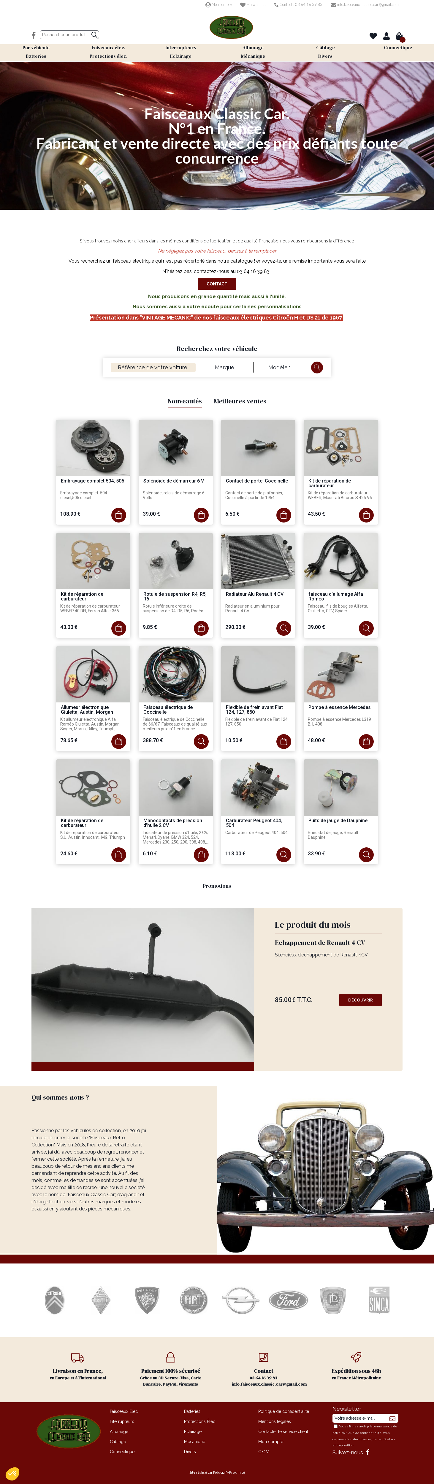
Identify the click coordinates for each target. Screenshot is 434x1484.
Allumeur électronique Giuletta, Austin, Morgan (87, 710)
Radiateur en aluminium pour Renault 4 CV (252, 608)
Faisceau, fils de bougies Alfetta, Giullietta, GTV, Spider (338, 608)
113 (235, 853)
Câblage (118, 1441)
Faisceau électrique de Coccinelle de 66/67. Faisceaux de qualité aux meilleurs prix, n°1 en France (175, 724)
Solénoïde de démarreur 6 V (173, 481)
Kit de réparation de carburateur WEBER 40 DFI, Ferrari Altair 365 (90, 608)
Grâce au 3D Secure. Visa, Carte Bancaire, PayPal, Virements (170, 1369)
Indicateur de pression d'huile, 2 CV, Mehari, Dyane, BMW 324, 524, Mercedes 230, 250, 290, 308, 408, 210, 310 (175, 837)
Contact (217, 284)
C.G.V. (264, 1451)
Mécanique (194, 1441)
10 (234, 740)
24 (68, 853)
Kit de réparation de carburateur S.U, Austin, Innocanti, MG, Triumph (92, 835)
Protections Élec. (200, 1421)
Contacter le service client (283, 1431)
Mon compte (218, 4)
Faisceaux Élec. (124, 1411)
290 (235, 627)
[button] (12, 1474)
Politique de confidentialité (283, 1411)
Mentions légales (274, 1421)
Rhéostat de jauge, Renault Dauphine (333, 835)
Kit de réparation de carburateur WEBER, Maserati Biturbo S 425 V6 (340, 495)
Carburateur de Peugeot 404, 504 (256, 832)
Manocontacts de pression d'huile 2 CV (172, 823)
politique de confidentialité (361, 1433)
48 (316, 740)
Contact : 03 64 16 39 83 (298, 4)
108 (70, 514)
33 (316, 853)
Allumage (119, 1431)
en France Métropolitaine (356, 1366)
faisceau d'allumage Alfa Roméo (335, 597)
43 (316, 514)
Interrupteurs (122, 1421)
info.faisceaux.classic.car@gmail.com (365, 4)
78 (68, 740)
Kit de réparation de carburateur (329, 483)
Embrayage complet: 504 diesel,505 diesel (83, 495)
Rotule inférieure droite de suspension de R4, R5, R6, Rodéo (173, 608)
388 (153, 740)
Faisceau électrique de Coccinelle (168, 710)
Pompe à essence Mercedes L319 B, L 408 (339, 721)
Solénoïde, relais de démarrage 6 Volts (174, 495)
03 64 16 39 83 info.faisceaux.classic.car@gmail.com (269, 1369)
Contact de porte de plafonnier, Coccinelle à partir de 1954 (254, 495)
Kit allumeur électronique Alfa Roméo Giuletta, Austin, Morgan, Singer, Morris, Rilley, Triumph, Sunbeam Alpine (90, 724)
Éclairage (193, 1431)
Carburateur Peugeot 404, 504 (254, 823)
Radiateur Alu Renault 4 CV (254, 594)
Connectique (122, 1451)
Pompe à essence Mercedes (339, 707)
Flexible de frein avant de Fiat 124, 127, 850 (257, 721)
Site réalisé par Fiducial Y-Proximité (217, 1472)
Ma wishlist (253, 4)
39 (151, 514)
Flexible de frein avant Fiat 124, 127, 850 (254, 710)
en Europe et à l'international (78, 1366)
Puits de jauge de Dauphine (338, 820)
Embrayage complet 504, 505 (92, 481)
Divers (190, 1451)
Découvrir (360, 999)
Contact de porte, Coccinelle (257, 481)
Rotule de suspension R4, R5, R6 (175, 597)
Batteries (192, 1411)
